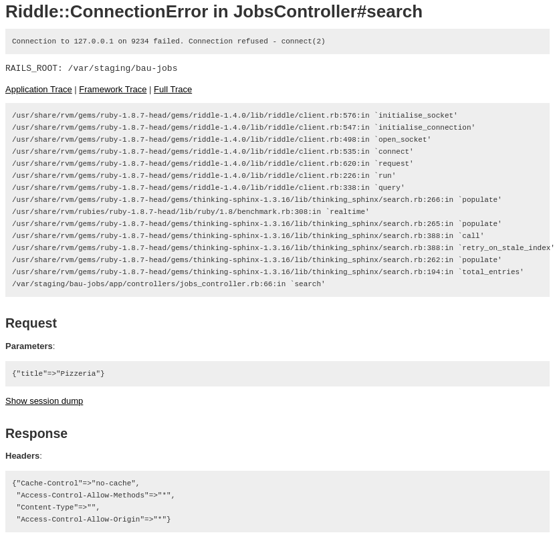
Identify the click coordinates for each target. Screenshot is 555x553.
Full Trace (173, 89)
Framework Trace (112, 89)
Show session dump (44, 401)
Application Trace (38, 89)
